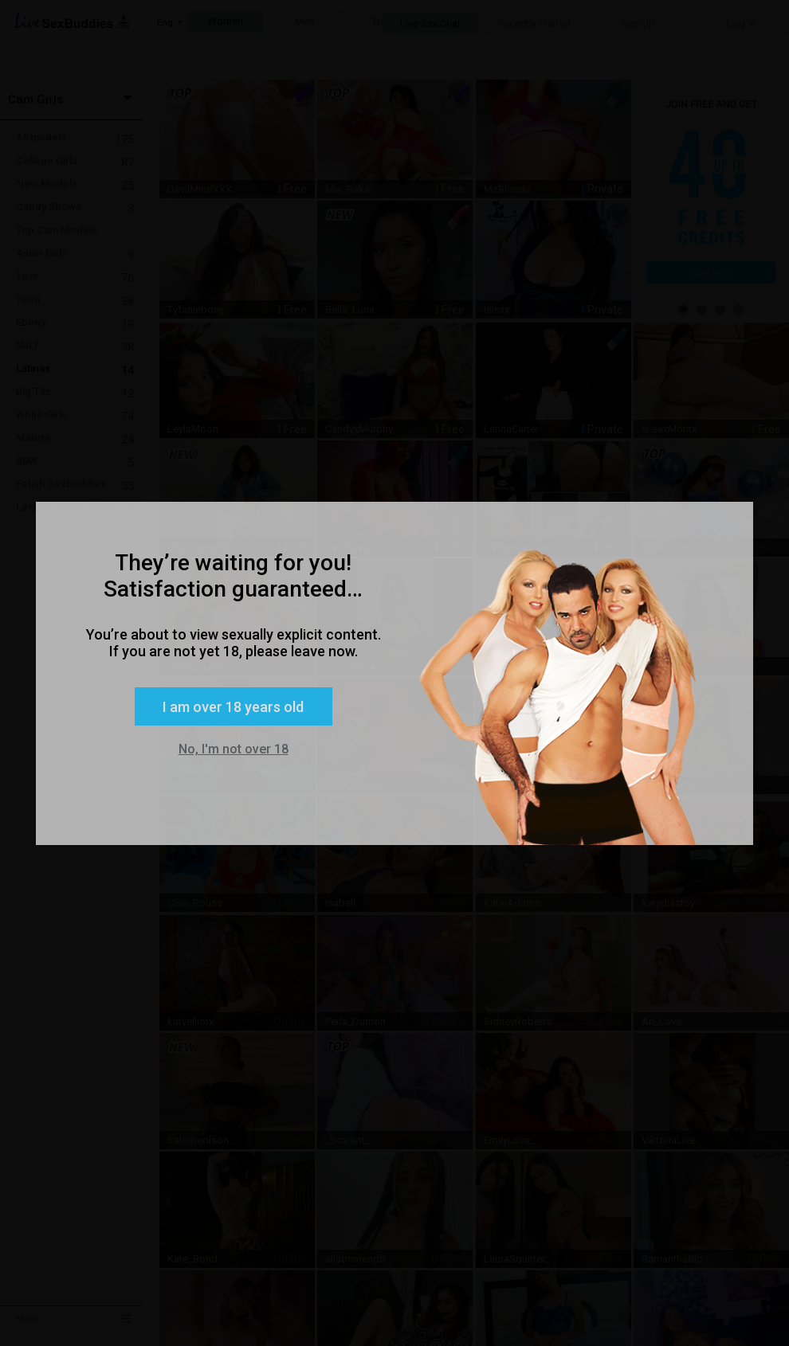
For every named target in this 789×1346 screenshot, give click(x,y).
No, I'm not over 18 (234, 749)
